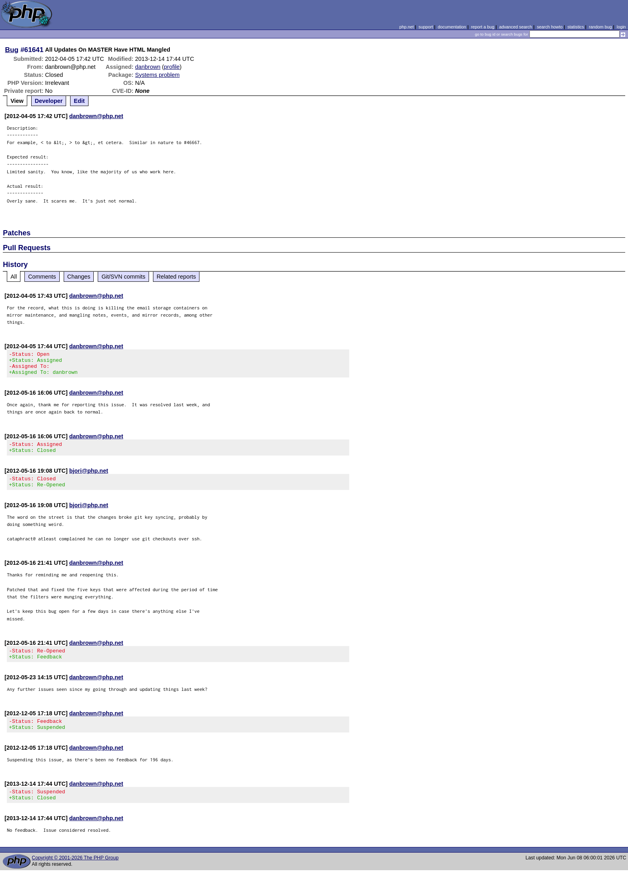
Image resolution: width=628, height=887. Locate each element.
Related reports (176, 276)
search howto (549, 26)
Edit (79, 101)
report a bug (482, 26)
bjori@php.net (88, 478)
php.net (406, 26)
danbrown (147, 67)
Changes (79, 276)
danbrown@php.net (96, 116)
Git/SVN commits (123, 276)
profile (171, 67)
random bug (600, 26)
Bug (12, 50)
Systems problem (157, 75)
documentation (452, 26)
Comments (42, 276)
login (621, 26)
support (426, 26)
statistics (576, 26)
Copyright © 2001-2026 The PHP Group (75, 874)
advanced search (515, 26)
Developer (49, 101)
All (13, 276)
